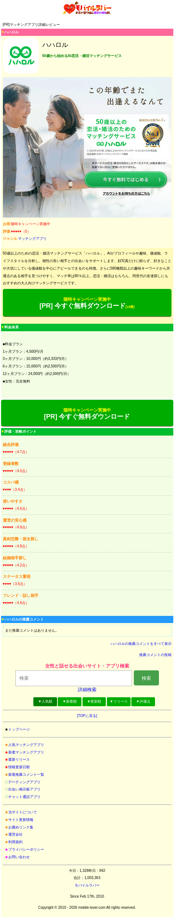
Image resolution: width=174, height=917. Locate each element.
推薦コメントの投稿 (155, 655)
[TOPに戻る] (87, 716)
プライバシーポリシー (26, 849)
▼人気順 (45, 701)
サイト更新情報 (20, 820)
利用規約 (15, 842)
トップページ (19, 729)
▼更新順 (94, 701)
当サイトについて (22, 812)
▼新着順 (69, 701)
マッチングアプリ (32, 239)
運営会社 (15, 834)
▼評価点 (143, 701)
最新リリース (19, 759)
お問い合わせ (19, 857)
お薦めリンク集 (20, 827)
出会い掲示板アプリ (24, 789)
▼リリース (119, 701)
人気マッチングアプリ (26, 745)
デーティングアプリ (24, 782)
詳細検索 (87, 689)
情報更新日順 (19, 767)
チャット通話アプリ (24, 797)
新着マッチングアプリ (26, 752)
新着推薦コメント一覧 (26, 774)
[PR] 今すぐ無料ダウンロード (87, 303)
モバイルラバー (87, 885)
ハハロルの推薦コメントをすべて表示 (140, 644)
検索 (146, 678)
